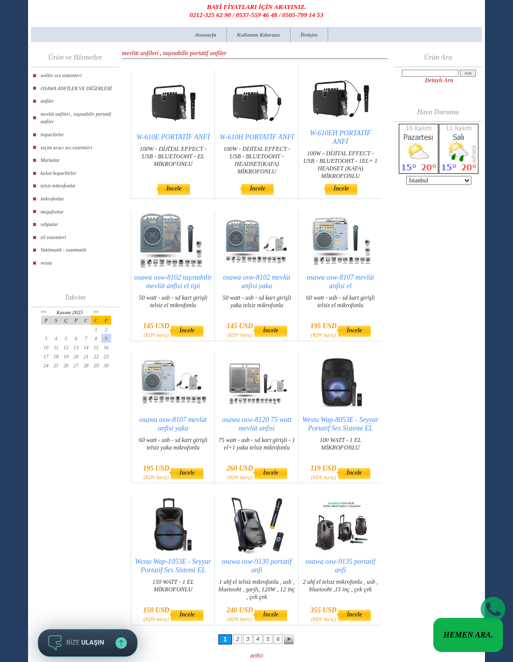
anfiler (47, 101)
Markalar (50, 160)
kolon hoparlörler (58, 173)
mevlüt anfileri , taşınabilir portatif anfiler (76, 118)
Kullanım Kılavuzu (258, 35)
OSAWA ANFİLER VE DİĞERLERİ (76, 88)
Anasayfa (205, 35)
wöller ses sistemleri (61, 75)
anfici (256, 655)
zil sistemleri (53, 237)
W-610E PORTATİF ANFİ (172, 137)
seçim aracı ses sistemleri (66, 147)
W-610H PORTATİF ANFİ (257, 137)
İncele (174, 188)
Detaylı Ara (439, 80)
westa (46, 263)
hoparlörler (52, 134)
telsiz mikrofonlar (58, 185)
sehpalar (49, 224)
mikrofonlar (52, 198)
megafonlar (52, 211)
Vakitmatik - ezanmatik (63, 250)
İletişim (309, 35)
